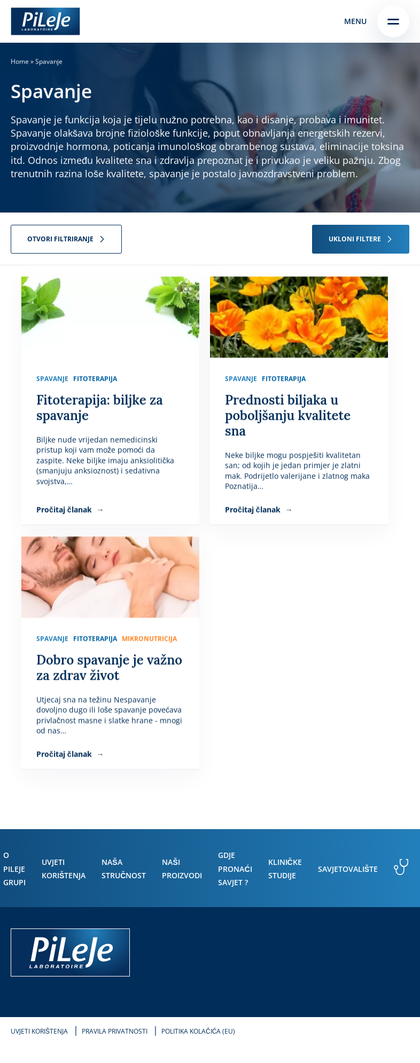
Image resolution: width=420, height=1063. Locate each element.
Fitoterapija (95, 378)
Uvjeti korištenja (39, 1031)
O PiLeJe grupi (14, 868)
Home (20, 61)
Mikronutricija (149, 638)
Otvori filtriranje (60, 238)
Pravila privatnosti (114, 1031)
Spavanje (52, 378)
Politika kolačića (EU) (198, 1031)
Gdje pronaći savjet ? (235, 868)
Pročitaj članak (65, 510)
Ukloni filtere (355, 238)
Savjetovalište (348, 869)
